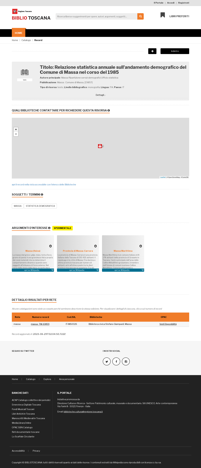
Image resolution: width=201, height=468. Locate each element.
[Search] (99, 16)
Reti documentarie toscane (26, 431)
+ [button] (16, 129)
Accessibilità (18, 450)
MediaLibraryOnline (21, 422)
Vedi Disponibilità (168, 324)
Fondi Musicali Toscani (23, 408)
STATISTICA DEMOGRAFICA (40, 206)
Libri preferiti (175, 15)
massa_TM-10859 (40, 324)
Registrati (183, 3)
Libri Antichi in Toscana (23, 413)
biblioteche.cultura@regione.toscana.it (83, 411)
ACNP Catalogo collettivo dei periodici (31, 399)
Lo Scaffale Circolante (23, 436)
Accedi (170, 3)
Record (38, 40)
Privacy (36, 450)
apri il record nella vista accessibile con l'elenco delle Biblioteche (44, 184)
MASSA (18, 206)
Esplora (47, 378)
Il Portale (158, 3)
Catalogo (26, 40)
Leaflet (163, 177)
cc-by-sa (156, 462)
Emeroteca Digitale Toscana (26, 404)
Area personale (67, 378)
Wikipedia (34, 270)
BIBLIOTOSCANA (33, 462)
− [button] (16, 134)
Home (18, 33)
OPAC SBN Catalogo (22, 426)
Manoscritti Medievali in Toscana (28, 417)
